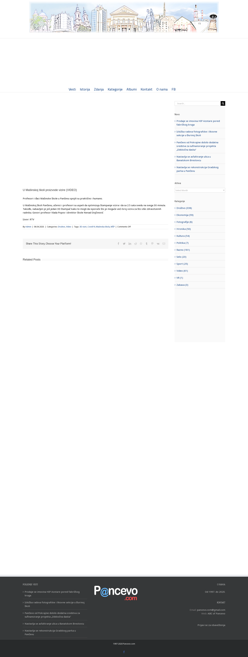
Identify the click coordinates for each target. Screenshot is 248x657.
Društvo (61, 226)
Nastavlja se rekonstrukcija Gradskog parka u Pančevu (49, 632)
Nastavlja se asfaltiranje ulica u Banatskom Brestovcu (53, 623)
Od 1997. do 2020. (214, 591)
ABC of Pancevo (215, 613)
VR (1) (179, 277)
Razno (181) (182, 249)
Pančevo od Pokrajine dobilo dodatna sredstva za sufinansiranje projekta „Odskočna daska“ (197, 146)
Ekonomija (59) (184, 214)
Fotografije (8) (184, 221)
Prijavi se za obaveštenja (210, 625)
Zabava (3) (182, 284)
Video (68, 226)
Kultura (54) (182, 235)
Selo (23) (181, 256)
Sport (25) (181, 263)
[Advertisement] (123, 62)
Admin (28, 226)
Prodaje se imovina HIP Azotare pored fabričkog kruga (51, 593)
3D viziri (82, 226)
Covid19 (90, 226)
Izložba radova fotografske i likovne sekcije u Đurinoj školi (54, 604)
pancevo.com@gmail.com (210, 609)
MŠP (112, 226)
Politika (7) (182, 242)
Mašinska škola (102, 226)
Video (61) (181, 270)
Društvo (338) (183, 207)
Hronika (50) (183, 228)
